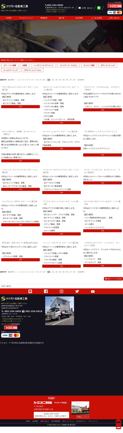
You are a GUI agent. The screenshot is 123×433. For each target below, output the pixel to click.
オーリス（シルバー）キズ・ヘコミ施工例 (60, 131)
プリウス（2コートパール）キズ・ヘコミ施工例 (60, 202)
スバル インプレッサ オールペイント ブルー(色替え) (102, 171)
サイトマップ (93, 421)
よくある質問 (96, 18)
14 (60, 80)
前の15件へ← (12, 80)
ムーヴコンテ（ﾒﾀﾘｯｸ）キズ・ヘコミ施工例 (19, 201)
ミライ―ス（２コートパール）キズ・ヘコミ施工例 (20, 171)
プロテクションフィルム (32, 70)
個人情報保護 (55, 421)
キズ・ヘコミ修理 (9, 65)
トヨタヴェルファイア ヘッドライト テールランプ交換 (102, 244)
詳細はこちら (83, 417)
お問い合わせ (114, 18)
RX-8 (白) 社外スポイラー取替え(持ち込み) (20, 243)
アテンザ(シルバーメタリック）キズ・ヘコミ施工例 (20, 88)
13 (56, 80)
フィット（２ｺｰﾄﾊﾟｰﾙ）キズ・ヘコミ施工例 (60, 243)
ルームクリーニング (10, 70)
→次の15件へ (81, 80)
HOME (9, 18)
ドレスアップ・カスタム (68, 65)
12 (53, 80)
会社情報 (79, 18)
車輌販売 (44, 18)
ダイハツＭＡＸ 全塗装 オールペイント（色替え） (19, 133)
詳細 (20, 106)
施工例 (61, 18)
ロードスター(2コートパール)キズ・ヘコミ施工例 (102, 202)
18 (74, 80)
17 (70, 80)
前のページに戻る (113, 279)
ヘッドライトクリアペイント (43, 65)
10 (44, 80)
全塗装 (24, 65)
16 (67, 80)
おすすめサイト (81, 421)
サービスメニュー (26, 18)
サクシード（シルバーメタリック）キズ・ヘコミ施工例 (61, 88)
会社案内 (35, 421)
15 (63, 80)
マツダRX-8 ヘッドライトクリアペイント (100, 131)
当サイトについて (68, 421)
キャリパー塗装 (89, 65)
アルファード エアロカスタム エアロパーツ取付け (102, 88)
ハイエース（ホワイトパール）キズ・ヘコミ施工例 (61, 171)
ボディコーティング (108, 65)
